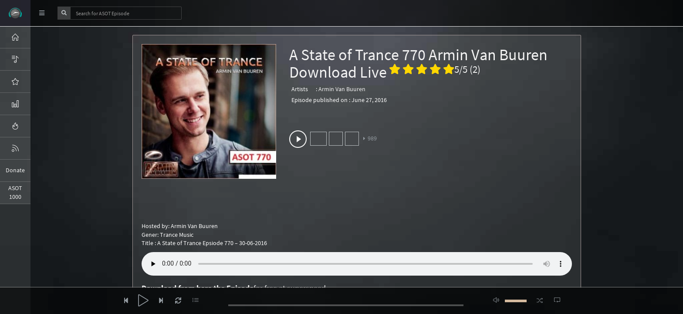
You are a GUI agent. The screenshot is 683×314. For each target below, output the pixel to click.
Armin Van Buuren (341, 89)
